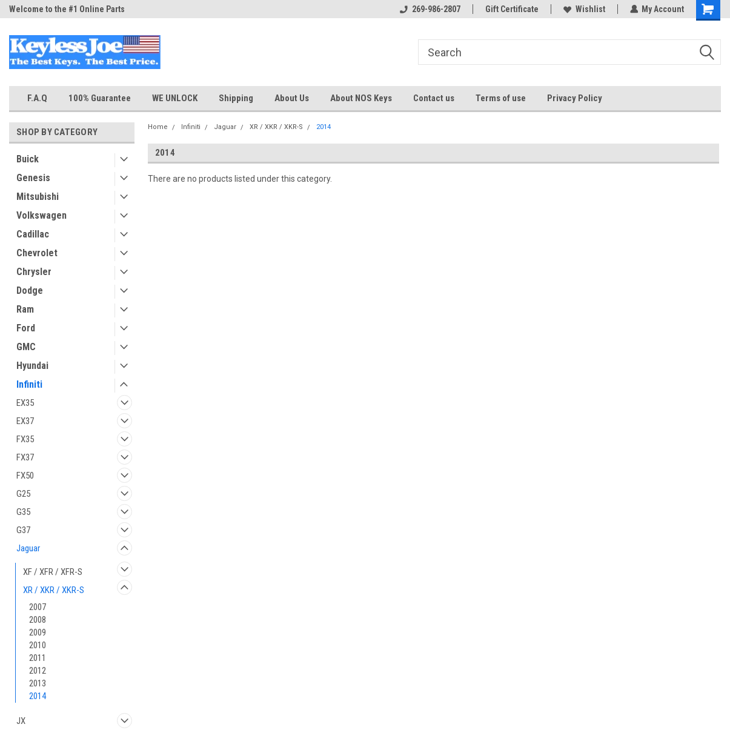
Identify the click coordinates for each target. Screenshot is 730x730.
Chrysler (33, 271)
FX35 (25, 439)
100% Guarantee (99, 98)
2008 (37, 619)
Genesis (33, 178)
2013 (37, 683)
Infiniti (29, 384)
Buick (27, 159)
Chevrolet (37, 253)
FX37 (25, 457)
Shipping (236, 98)
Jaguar (28, 548)
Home (158, 127)
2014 (37, 696)
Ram (25, 309)
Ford (25, 328)
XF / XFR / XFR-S (52, 571)
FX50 (25, 475)
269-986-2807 (429, 9)
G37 (23, 530)
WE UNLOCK (174, 98)
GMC (26, 347)
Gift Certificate (511, 9)
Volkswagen (41, 215)
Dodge (29, 290)
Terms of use (501, 98)
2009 (37, 632)
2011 (37, 657)
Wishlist (584, 9)
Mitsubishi (37, 196)
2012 (37, 670)
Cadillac (32, 234)
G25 (23, 493)
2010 (37, 645)
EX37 (25, 421)
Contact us (433, 98)
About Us (291, 98)
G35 (23, 511)
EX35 (25, 402)
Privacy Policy (574, 98)
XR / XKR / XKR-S (53, 590)
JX (20, 720)
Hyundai (32, 365)
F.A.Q (37, 98)
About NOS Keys (361, 98)
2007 (37, 607)
